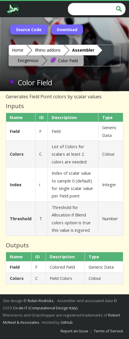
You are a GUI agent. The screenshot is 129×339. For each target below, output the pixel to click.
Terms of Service (108, 331)
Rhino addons (48, 50)
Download (67, 29)
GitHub (67, 322)
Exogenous (28, 60)
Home (17, 50)
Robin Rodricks (41, 300)
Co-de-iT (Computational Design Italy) (45, 307)
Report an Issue (74, 331)
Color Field (64, 60)
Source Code (29, 29)
